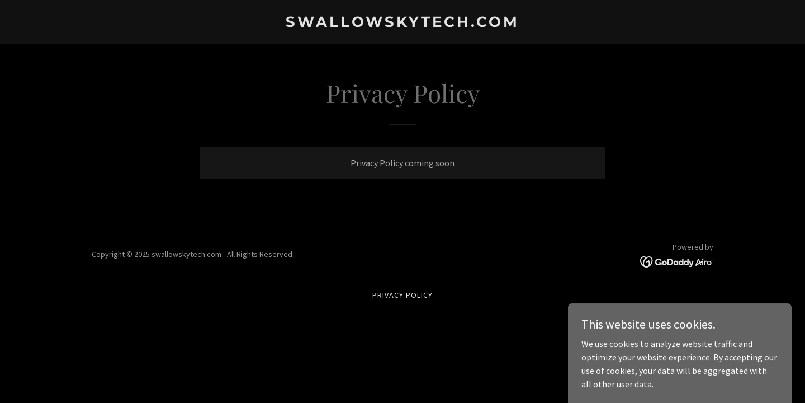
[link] (402, 23)
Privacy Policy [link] (402, 295)
